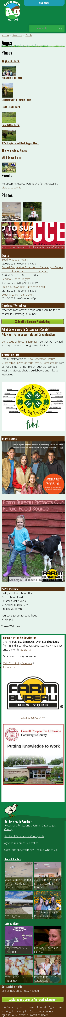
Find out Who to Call (46, 850)
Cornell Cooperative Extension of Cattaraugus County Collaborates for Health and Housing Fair (32, 269)
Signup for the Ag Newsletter (19, 638)
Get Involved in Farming (19, 821)
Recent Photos (13, 859)
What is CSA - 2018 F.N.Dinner (16, 978)
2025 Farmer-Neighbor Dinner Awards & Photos (47, 883)
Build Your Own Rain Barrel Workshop (23, 287)
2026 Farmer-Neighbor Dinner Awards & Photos (18, 883)
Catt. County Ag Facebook (18, 663)
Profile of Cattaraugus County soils (24, 836)
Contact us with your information (20, 341)
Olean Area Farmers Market (17, 294)
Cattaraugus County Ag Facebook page (36, 999)
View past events (11, 187)
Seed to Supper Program (16, 259)
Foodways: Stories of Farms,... (46, 949)
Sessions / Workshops (14, 305)
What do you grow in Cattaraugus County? (26, 329)
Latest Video (12, 923)
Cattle (29, 35)
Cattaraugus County (33, 717)
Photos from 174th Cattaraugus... (45, 978)
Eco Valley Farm (11, 125)
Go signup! (26, 649)
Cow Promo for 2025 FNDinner (17, 949)
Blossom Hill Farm (12, 78)
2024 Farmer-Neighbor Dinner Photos (47, 914)
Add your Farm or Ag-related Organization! (28, 334)
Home (5, 35)
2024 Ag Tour (13, 916)
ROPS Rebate (9, 439)
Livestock (17, 35)
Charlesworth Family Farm (16, 100)
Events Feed (10, 667)
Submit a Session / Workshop (32, 321)
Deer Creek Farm (11, 107)
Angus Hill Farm (11, 61)
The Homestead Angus (14, 150)
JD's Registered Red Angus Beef (20, 143)
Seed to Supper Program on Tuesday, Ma (21, 247)
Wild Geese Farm (11, 157)
